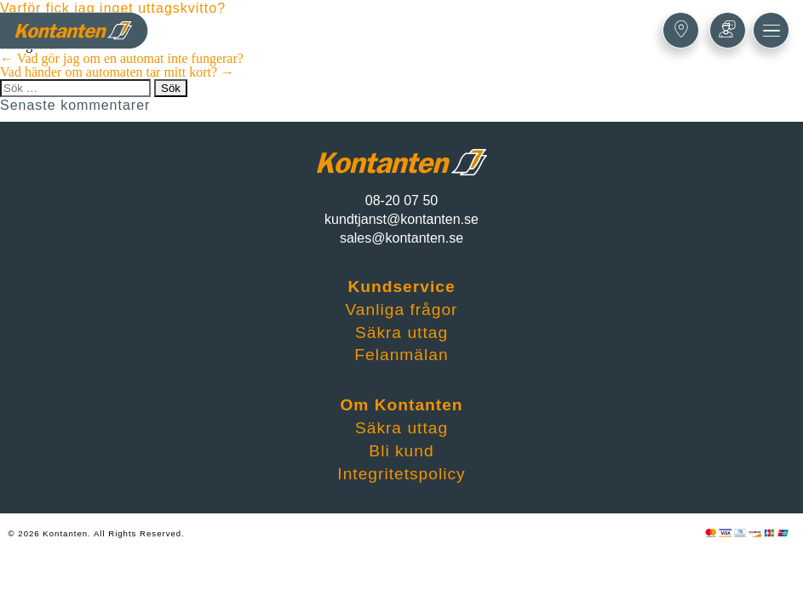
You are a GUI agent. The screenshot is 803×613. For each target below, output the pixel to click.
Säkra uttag (401, 332)
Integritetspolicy (401, 474)
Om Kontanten (401, 405)
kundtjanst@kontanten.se (401, 219)
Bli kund (401, 451)
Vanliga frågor (401, 309)
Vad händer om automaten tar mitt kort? (117, 72)
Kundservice (401, 286)
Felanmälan (401, 355)
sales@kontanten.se (401, 238)
